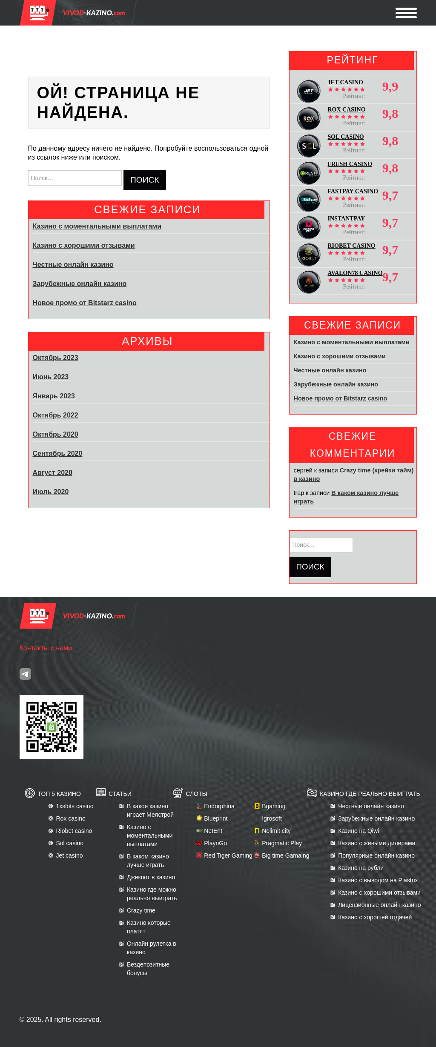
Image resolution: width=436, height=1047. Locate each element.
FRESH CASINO (350, 164)
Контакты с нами (46, 648)
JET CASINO (345, 82)
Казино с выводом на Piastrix (378, 880)
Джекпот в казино (151, 877)
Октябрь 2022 (55, 415)
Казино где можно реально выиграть (152, 893)
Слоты (196, 793)
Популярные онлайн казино (376, 855)
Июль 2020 (51, 491)
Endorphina (219, 806)
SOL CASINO (346, 137)
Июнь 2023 (51, 376)
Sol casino (70, 843)
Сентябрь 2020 (58, 453)
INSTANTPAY (346, 218)
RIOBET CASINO (352, 246)
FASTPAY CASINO (353, 191)
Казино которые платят (149, 927)
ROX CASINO (347, 109)
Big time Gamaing (285, 855)
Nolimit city (276, 830)
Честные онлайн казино (73, 264)
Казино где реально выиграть (370, 793)
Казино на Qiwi (358, 830)
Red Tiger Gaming (228, 855)
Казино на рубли (361, 867)
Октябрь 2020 (55, 434)
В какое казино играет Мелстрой (150, 810)
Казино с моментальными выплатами (97, 226)
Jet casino (69, 855)
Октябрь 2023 (55, 357)
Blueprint (215, 818)
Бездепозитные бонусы (148, 968)
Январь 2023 (54, 396)
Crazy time (141, 910)
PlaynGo (215, 843)
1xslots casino (75, 806)
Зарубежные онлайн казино (80, 283)
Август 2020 (52, 472)
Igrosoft (272, 818)
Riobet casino (74, 830)
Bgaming (273, 806)
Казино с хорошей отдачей (375, 917)
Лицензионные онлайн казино (379, 904)
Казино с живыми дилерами (376, 843)
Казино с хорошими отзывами (84, 245)
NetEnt (213, 830)
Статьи (120, 793)
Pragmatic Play (282, 843)
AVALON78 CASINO (355, 273)
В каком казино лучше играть (148, 860)
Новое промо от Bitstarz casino (85, 302)
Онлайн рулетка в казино (151, 947)
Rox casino (71, 818)
